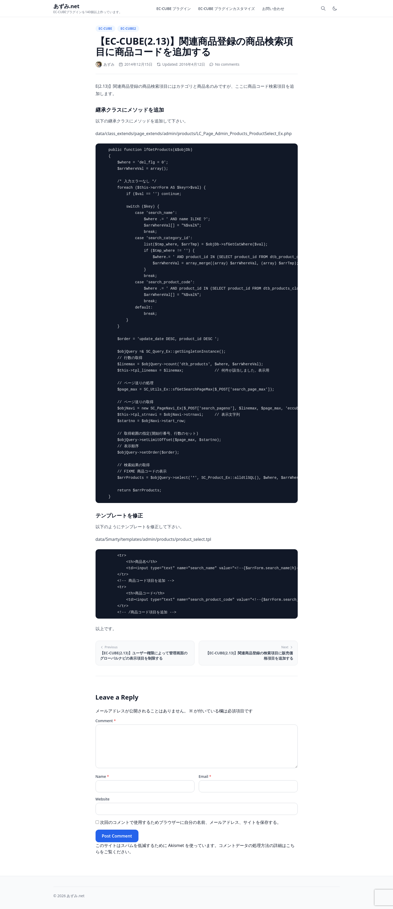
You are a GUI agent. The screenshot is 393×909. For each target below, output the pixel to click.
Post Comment (117, 836)
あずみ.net (75, 895)
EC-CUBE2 (128, 28)
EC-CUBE (105, 28)
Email (205, 776)
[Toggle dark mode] (335, 8)
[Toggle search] (323, 8)
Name (102, 776)
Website (103, 799)
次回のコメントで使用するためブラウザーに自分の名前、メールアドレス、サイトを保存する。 (190, 822)
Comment (106, 720)
